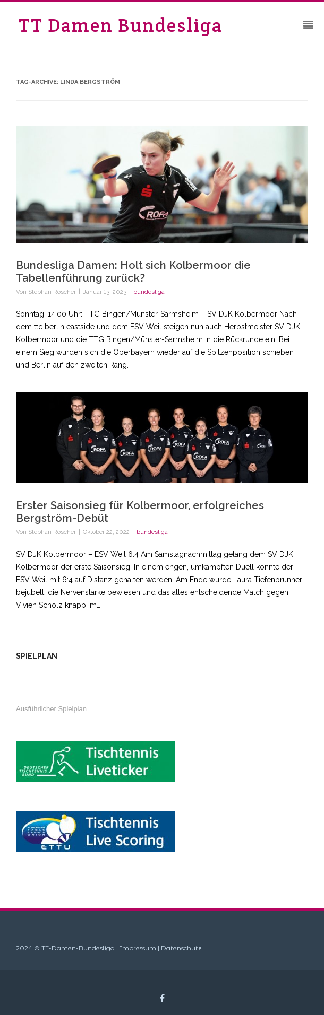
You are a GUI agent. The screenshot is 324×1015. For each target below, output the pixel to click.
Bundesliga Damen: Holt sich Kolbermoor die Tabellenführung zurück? (133, 271)
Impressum (138, 948)
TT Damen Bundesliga (121, 25)
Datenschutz (181, 948)
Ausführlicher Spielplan (51, 709)
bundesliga (149, 291)
